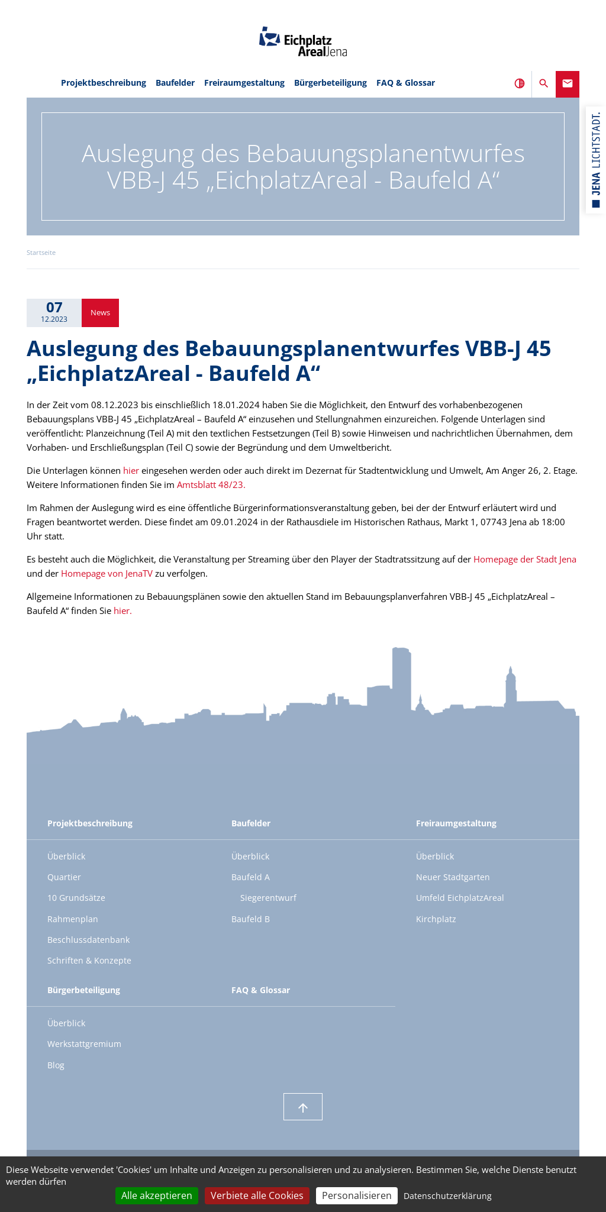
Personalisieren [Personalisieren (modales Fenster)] (357, 1195)
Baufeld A (250, 877)
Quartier (64, 877)
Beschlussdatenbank (88, 939)
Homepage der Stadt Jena (524, 559)
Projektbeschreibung (103, 82)
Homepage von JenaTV (107, 573)
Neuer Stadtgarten (453, 877)
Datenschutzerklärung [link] (448, 1195)
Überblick (66, 856)
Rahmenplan (72, 919)
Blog (56, 1065)
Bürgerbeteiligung (330, 82)
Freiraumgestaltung (244, 82)
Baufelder (175, 82)
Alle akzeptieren (156, 1195)
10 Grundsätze (76, 897)
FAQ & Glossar (405, 82)
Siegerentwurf (268, 897)
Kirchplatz (436, 919)
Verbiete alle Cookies (257, 1195)
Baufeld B (250, 919)
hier (131, 470)
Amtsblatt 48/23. (211, 484)
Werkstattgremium (84, 1043)
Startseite (41, 252)
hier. (123, 610)
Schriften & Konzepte (89, 960)
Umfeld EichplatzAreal (460, 897)
